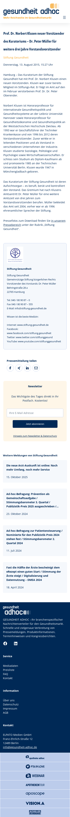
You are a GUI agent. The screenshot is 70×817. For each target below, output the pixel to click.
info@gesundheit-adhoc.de (20, 747)
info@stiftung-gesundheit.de (30, 308)
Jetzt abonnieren (35, 424)
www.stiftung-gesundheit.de (33, 325)
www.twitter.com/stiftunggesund (34, 337)
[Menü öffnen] (64, 17)
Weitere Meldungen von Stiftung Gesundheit (30, 455)
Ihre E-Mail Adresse (21, 413)
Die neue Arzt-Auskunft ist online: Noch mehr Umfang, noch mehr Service (31, 467)
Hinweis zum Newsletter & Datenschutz (35, 436)
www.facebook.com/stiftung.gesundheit (29, 333)
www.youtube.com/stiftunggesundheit (39, 341)
